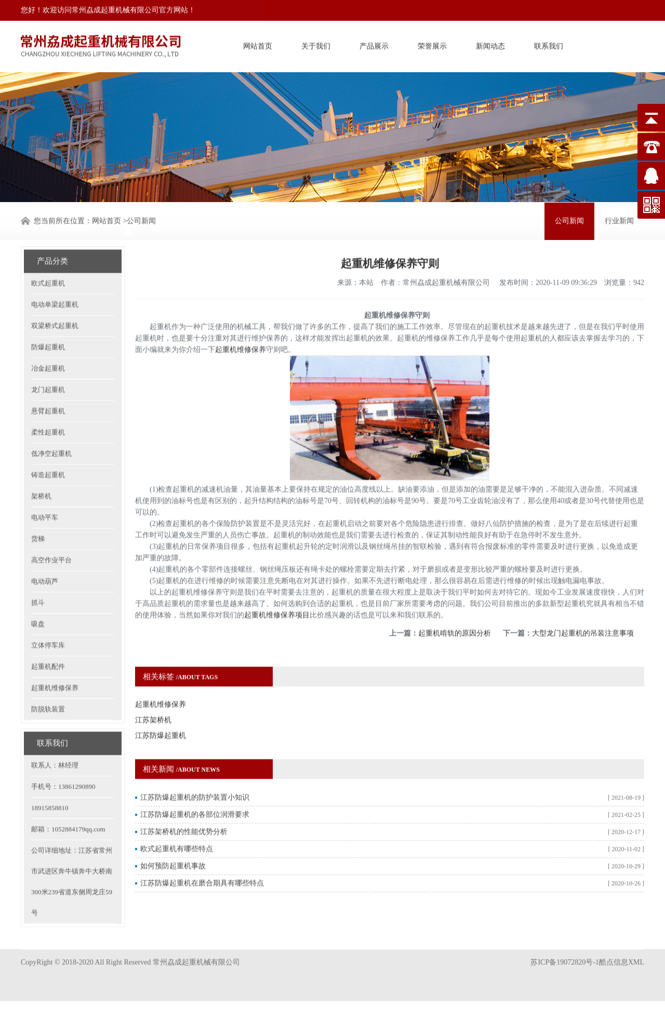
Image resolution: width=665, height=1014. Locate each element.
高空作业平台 (51, 537)
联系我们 (548, 44)
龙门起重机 (48, 366)
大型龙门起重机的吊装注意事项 (583, 610)
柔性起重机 (48, 409)
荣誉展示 (432, 44)
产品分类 (52, 238)
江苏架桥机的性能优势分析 (184, 808)
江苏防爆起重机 (160, 712)
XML (636, 950)
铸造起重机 (48, 452)
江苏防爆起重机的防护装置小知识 (194, 774)
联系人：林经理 (54, 742)
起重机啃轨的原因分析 (454, 610)
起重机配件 (48, 643)
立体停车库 (48, 622)
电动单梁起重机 (54, 281)
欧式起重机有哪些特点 (176, 826)
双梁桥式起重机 (54, 302)
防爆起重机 (48, 324)
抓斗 (38, 579)
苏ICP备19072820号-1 (564, 950)
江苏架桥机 (153, 697)
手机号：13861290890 (63, 763)
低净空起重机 (51, 430)
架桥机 (41, 473)
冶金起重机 (48, 345)
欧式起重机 (48, 260)
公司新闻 (141, 219)
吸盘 (38, 601)
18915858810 (50, 785)
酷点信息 (613, 950)
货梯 (38, 515)
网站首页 (257, 44)
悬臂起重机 (48, 388)
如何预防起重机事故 (173, 843)
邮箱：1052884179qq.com (68, 806)
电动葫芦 (44, 558)
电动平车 (44, 494)
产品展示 (374, 44)
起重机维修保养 (54, 665)
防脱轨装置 (48, 686)
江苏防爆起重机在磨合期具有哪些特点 (202, 860)
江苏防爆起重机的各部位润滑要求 (194, 791)
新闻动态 (490, 44)
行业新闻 (619, 219)
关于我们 (315, 44)
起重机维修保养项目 (277, 592)
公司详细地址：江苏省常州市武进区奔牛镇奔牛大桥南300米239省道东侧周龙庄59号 (71, 858)
